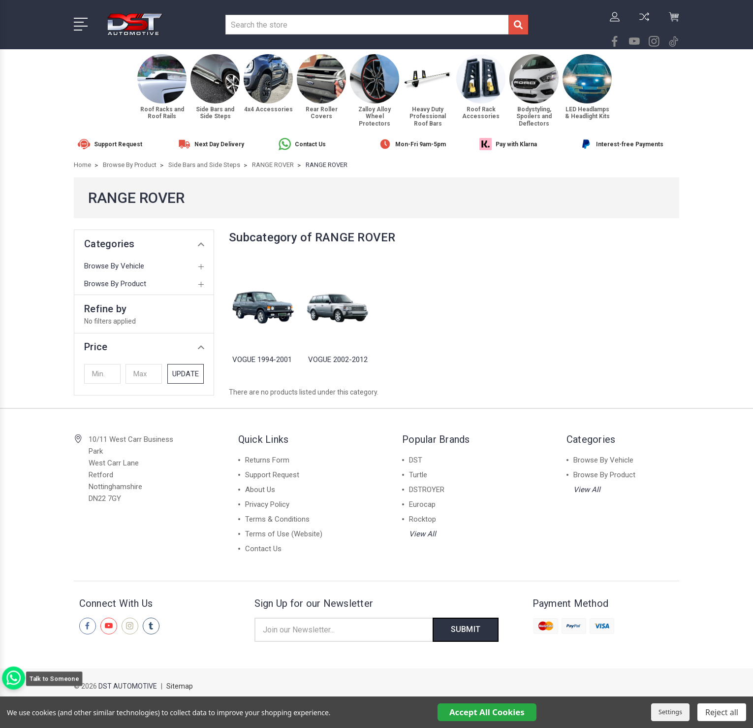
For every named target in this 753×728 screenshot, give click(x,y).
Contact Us (263, 548)
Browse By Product (115, 283)
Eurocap (422, 504)
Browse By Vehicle (114, 266)
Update (185, 373)
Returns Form (267, 460)
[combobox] (366, 24)
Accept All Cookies (487, 712)
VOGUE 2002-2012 (338, 359)
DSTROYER (426, 489)
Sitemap (179, 687)
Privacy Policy (267, 504)
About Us (260, 489)
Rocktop (422, 519)
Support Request (272, 474)
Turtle (418, 474)
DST (415, 460)
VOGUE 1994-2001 (262, 359)
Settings (670, 712)
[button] (144, 346)
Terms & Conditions (277, 519)
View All (422, 533)
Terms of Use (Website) (283, 533)
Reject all (721, 712)
